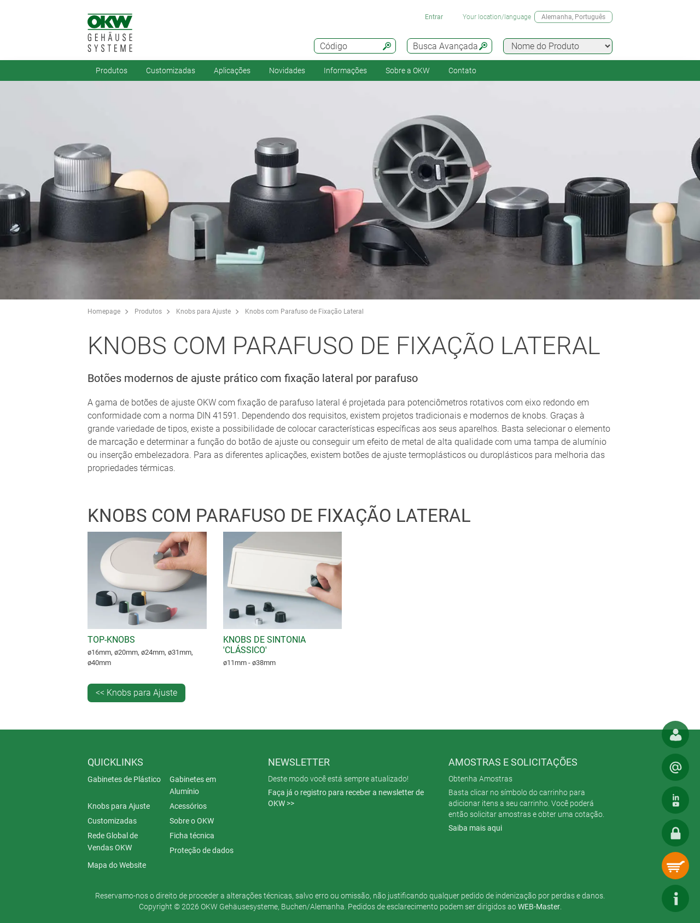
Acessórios (188, 806)
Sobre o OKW (192, 820)
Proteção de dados (202, 850)
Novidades (287, 70)
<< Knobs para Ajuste (136, 692)
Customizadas (170, 70)
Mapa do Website (117, 865)
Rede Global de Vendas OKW (113, 841)
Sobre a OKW (408, 70)
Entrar (434, 17)
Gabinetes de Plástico (124, 779)
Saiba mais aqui (475, 828)
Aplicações (232, 70)
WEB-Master (539, 906)
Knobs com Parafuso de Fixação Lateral (304, 311)
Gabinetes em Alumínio (193, 785)
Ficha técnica (192, 835)
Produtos (111, 70)
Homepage (104, 311)
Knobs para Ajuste (203, 311)
